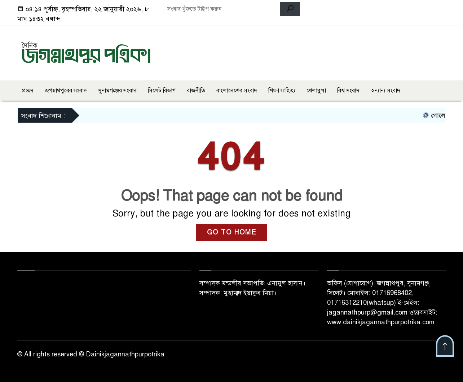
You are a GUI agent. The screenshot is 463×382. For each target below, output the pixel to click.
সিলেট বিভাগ (162, 90)
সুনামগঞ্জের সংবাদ (117, 90)
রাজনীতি (196, 90)
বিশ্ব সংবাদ (348, 90)
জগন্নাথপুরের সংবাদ (66, 90)
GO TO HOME (231, 232)
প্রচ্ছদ (28, 90)
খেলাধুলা (316, 90)
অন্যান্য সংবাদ (385, 90)
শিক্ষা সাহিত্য (281, 90)
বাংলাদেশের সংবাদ (236, 90)
